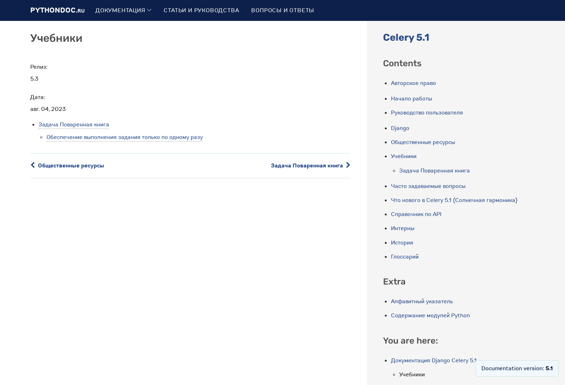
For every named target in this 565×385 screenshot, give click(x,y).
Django (400, 128)
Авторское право (413, 83)
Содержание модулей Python (430, 315)
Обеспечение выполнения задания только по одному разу (124, 137)
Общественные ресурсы (67, 166)
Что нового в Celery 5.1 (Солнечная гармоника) (454, 200)
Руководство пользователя (427, 113)
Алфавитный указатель (422, 301)
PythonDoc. (57, 10)
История (402, 243)
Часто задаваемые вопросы (428, 186)
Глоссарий (405, 257)
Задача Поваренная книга (74, 125)
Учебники (404, 156)
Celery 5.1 (406, 37)
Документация (123, 10)
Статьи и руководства (201, 10)
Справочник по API (416, 214)
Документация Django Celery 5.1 (434, 360)
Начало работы (411, 99)
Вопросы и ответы (282, 10)
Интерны (402, 228)
